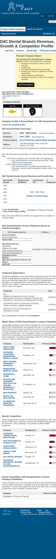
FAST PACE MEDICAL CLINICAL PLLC (12, 442)
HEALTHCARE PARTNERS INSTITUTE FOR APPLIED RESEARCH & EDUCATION (9, 384)
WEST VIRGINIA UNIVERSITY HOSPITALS (9, 363)
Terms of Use (25, 512)
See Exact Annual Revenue (47, 133)
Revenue (20, 51)
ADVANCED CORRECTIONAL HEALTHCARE (10, 435)
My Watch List (48, 34)
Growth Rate (32, 51)
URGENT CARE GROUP (9, 452)
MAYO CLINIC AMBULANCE (8, 348)
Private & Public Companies (12, 29)
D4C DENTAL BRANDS (12, 457)
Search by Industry (34, 29)
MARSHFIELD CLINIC (9, 375)
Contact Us (24, 510)
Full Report (35, 316)
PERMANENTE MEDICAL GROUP (10, 370)
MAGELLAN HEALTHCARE (9, 397)
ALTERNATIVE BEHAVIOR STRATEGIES (9, 403)
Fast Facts (9, 51)
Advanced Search (8, 34)
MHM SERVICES (10, 393)
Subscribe (51, 16)
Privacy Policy (44, 512)
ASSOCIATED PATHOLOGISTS (10, 447)
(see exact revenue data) (24, 162)
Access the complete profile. (13, 125)
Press (39, 510)
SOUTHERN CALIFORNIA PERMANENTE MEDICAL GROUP (10, 355)
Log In (42, 16)
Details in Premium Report (37, 196)
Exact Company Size (38, 137)
